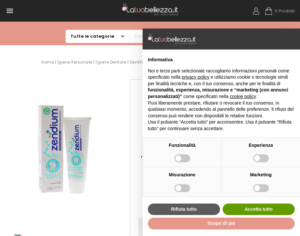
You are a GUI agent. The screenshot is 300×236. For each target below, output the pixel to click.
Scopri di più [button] (221, 223)
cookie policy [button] (243, 96)
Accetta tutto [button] (259, 209)
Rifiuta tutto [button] (184, 209)
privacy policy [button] (196, 77)
